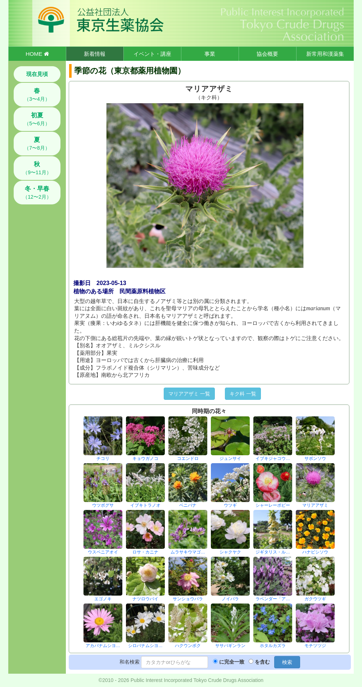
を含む (262, 662)
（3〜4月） (37, 94)
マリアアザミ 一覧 (189, 394)
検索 (287, 662)
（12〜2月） (37, 192)
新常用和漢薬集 (325, 54)
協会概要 (267, 54)
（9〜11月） (37, 168)
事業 (209, 54)
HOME (37, 54)
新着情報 (94, 54)
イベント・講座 (152, 54)
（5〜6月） (37, 119)
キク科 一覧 (243, 394)
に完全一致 (231, 662)
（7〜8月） (37, 143)
